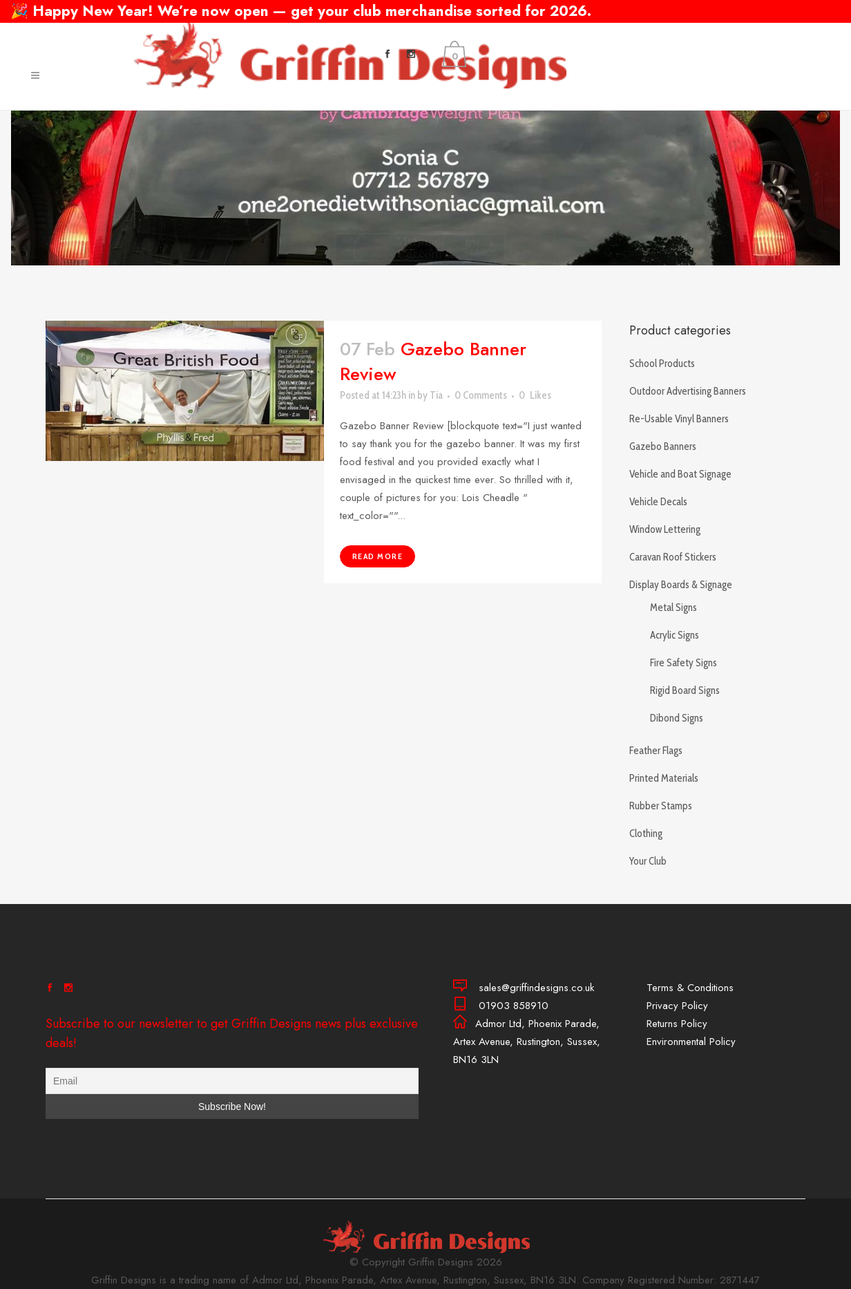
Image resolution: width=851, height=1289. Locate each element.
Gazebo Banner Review (433, 361)
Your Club (648, 861)
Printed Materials (663, 778)
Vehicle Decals (658, 502)
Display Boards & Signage (680, 584)
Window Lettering (664, 529)
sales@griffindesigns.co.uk (735, 33)
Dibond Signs (676, 718)
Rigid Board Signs (685, 690)
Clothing (645, 833)
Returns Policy (677, 1023)
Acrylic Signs (674, 635)
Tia (436, 395)
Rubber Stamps (660, 806)
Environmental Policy (691, 1041)
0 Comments (481, 395)
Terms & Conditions (690, 987)
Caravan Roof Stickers (672, 557)
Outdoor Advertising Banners (687, 391)
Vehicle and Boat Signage (680, 474)
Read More (377, 556)
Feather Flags (655, 750)
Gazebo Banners (662, 446)
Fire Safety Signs (683, 663)
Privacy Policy (677, 1005)
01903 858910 (547, 33)
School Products (662, 363)
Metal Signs (673, 607)
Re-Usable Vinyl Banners (679, 419)
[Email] (232, 1081)
